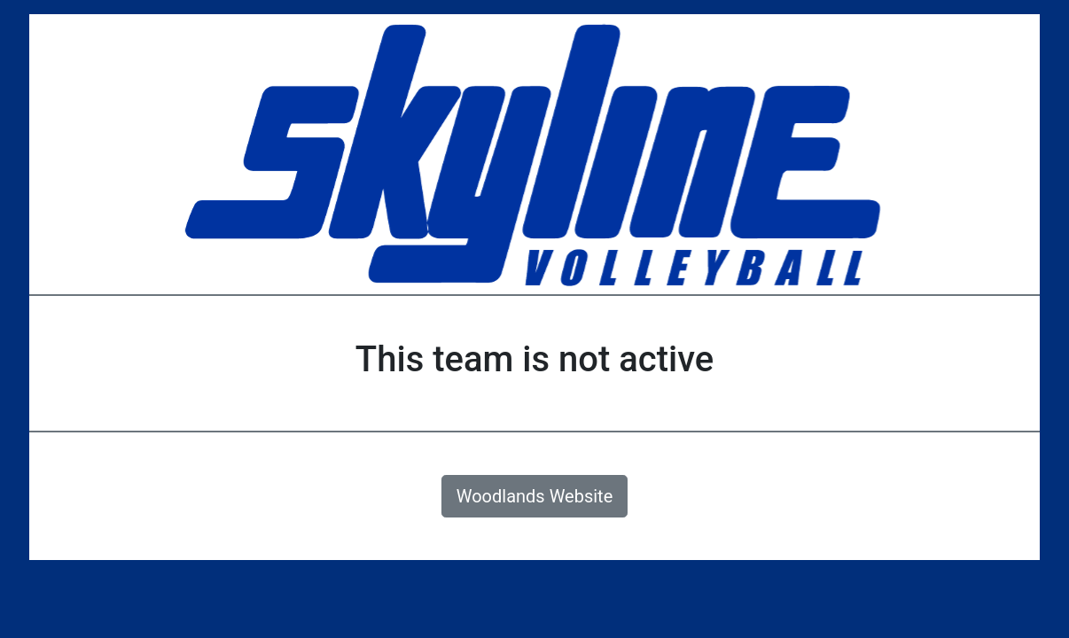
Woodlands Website (534, 496)
